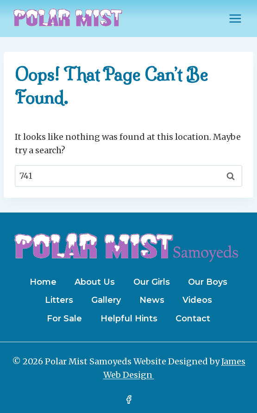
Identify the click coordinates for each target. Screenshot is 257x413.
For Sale (64, 318)
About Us (95, 282)
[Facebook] (128, 399)
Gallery (106, 300)
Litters (59, 300)
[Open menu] (235, 18)
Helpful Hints (128, 318)
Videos (197, 300)
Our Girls (151, 282)
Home (43, 282)
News (151, 300)
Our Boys (207, 282)
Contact (193, 318)
